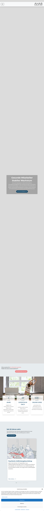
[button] (42, 489)
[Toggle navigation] (2, 4)
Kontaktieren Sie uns (19, 371)
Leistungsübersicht (22, 191)
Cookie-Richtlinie (17, 509)
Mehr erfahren (11, 435)
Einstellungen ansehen (22, 506)
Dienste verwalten (4, 496)
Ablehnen (22, 503)
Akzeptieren (22, 500)
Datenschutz (23, 509)
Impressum (27, 509)
